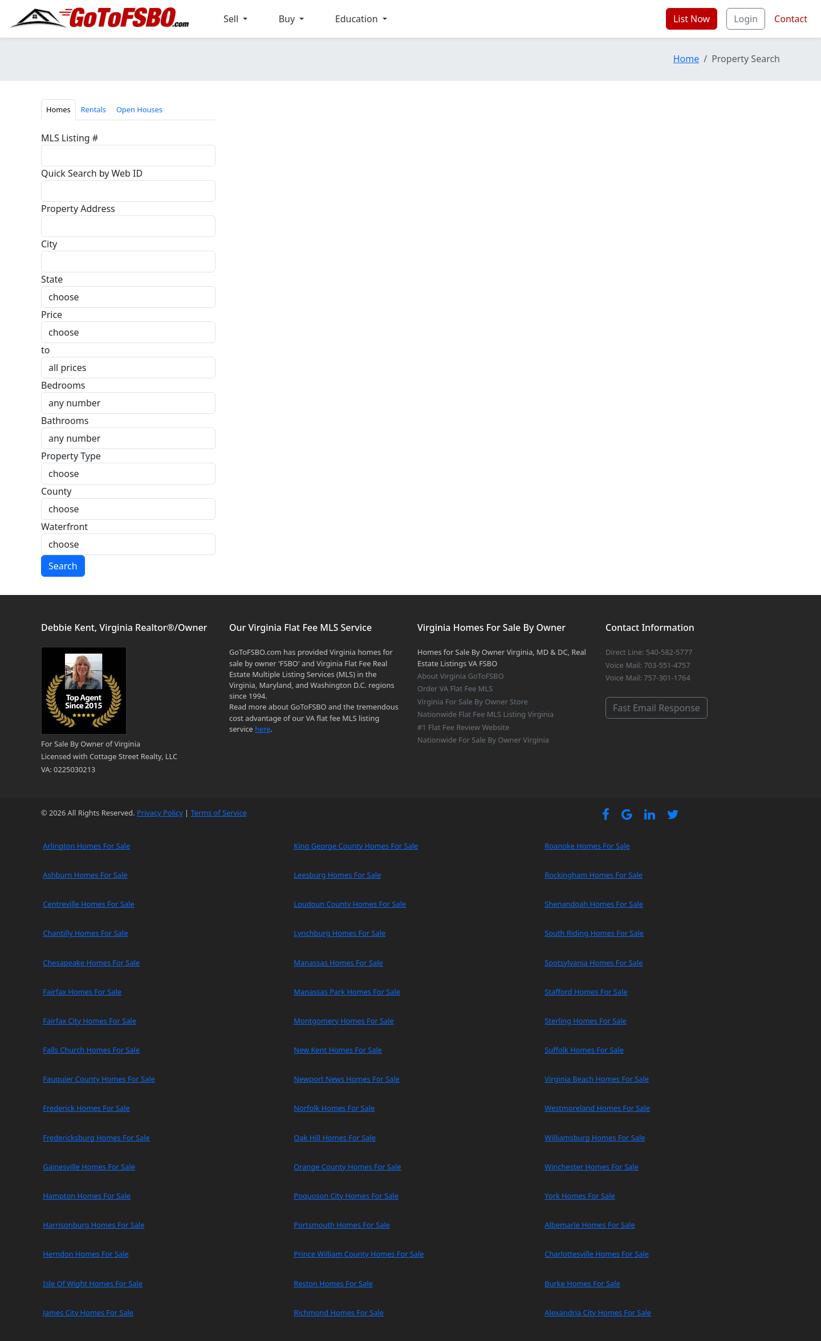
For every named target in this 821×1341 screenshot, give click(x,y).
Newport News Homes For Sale (346, 1079)
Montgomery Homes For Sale (343, 1021)
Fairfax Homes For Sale (82, 992)
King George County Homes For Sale (356, 846)
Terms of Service (218, 813)
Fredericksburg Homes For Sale (96, 1137)
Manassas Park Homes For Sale (347, 992)
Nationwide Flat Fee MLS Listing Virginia (485, 714)
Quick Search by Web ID (92, 173)
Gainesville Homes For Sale (89, 1166)
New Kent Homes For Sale (338, 1050)
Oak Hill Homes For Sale (335, 1137)
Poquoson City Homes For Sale (346, 1196)
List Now (691, 19)
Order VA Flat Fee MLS (455, 688)
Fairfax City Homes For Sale (89, 1021)
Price (51, 314)
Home (686, 58)
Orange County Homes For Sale (347, 1166)
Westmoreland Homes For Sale (597, 1108)
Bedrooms (63, 385)
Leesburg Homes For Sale (337, 875)
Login (746, 19)
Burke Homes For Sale (582, 1283)
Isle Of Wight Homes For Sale (93, 1283)
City (49, 244)
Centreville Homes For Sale (88, 904)
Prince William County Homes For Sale (359, 1254)
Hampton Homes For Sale (87, 1196)
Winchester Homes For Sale (591, 1166)
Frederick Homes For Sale (86, 1108)
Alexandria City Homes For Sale (597, 1312)
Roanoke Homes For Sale (587, 846)
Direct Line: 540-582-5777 (648, 652)
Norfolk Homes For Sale (334, 1108)
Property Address (78, 208)
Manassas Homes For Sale (338, 962)
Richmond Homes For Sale (339, 1312)
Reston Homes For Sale (333, 1283)
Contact (790, 19)
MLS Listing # (69, 138)
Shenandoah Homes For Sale (593, 904)
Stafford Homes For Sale (585, 992)
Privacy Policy (160, 813)
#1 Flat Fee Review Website (463, 727)
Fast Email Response (656, 708)
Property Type (71, 456)
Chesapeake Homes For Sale (91, 962)
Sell (232, 19)
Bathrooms (64, 420)
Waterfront (64, 526)
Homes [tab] (58, 109)
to (45, 350)
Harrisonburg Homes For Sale (93, 1225)
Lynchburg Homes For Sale (339, 933)
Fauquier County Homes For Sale (99, 1079)
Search (63, 566)
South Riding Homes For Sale (594, 933)
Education (357, 19)
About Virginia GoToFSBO (460, 676)
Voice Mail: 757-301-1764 (647, 677)
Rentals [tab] (93, 109)
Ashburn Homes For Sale (85, 875)
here (262, 729)
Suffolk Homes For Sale (584, 1050)
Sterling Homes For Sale (585, 1021)
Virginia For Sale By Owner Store (472, 701)
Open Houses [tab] (139, 109)
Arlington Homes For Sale (86, 846)
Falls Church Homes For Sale (91, 1050)
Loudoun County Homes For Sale (350, 904)
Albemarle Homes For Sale (589, 1225)
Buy (288, 19)
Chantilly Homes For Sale (85, 933)
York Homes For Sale (579, 1196)
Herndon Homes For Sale (85, 1254)
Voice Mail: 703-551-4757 (647, 665)
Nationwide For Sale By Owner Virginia (483, 740)
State (52, 279)
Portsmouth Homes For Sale (342, 1225)
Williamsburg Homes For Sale (594, 1137)
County (56, 491)
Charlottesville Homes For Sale (596, 1254)
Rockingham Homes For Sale (593, 875)
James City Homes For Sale (88, 1312)
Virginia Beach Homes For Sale (596, 1079)
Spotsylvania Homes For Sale (593, 962)
